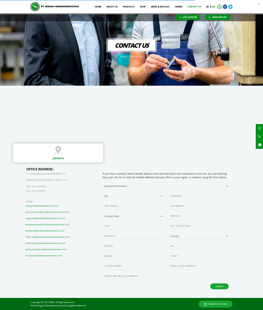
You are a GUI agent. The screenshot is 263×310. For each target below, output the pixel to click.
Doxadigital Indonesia (74, 305)
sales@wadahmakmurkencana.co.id (41, 205)
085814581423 (218, 17)
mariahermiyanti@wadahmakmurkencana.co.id (47, 224)
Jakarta (58, 158)
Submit (219, 286)
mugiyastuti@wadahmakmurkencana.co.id (45, 218)
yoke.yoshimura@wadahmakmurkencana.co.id (47, 212)
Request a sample (217, 303)
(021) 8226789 (188, 17)
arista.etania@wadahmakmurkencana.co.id (45, 243)
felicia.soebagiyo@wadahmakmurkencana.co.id (47, 237)
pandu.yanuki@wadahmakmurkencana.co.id (45, 249)
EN (213, 6)
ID (207, 6)
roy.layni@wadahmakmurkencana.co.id (43, 255)
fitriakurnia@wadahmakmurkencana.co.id (44, 230)
